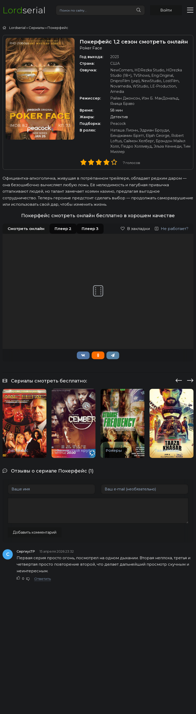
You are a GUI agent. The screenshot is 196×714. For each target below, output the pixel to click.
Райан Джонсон (125, 98)
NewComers (121, 70)
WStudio (140, 86)
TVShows (141, 75)
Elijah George (157, 135)
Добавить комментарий (34, 532)
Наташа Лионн (124, 130)
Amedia (117, 91)
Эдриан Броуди (154, 130)
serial (24, 10)
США (115, 63)
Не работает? (171, 228)
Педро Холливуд (136, 146)
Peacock (118, 123)
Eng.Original (162, 75)
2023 (114, 56)
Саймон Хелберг (139, 141)
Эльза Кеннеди (167, 146)
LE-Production (163, 86)
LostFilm (171, 81)
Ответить (42, 579)
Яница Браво (122, 103)
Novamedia (120, 86)
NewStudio (151, 81)
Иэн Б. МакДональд (160, 98)
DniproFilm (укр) (125, 81)
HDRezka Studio (149, 70)
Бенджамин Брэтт (127, 135)
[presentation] (179, 379)
